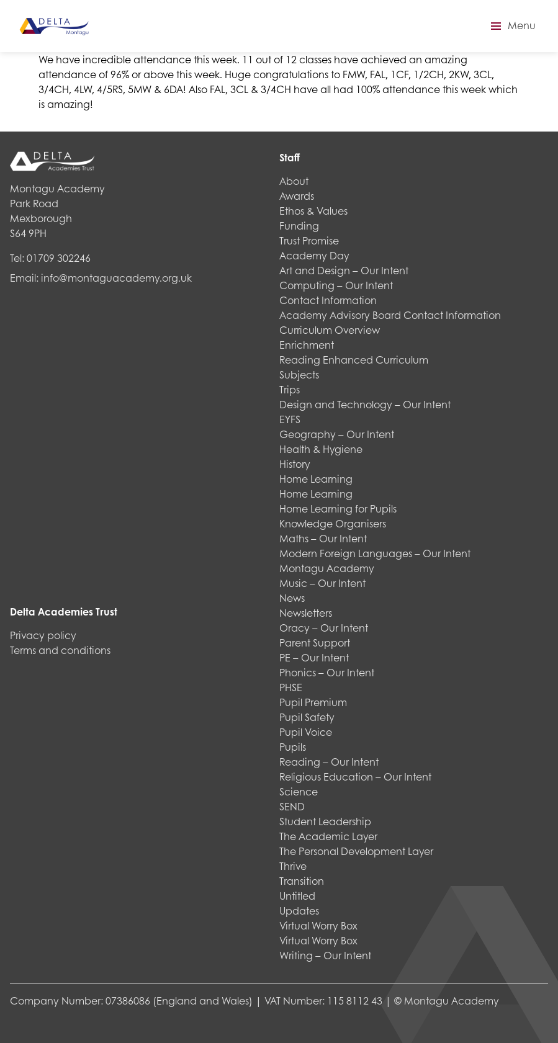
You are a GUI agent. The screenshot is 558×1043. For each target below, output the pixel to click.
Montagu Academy (326, 568)
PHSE (290, 687)
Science (298, 791)
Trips (289, 389)
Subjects (299, 374)
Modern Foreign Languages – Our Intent (374, 553)
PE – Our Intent (314, 657)
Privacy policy (43, 635)
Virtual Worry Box (318, 925)
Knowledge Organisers (332, 523)
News (292, 598)
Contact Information (328, 300)
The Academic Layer (328, 836)
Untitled (297, 896)
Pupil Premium (313, 702)
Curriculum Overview (329, 330)
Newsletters (305, 613)
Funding (299, 225)
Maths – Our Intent (323, 538)
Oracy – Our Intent (323, 627)
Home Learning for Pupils (338, 508)
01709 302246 (59, 258)
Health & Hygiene (320, 449)
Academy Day (314, 255)
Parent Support (314, 642)
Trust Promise (309, 240)
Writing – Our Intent (325, 955)
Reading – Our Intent (329, 761)
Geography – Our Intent (336, 434)
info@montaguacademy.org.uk (116, 278)
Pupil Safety (307, 717)
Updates (299, 910)
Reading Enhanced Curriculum (353, 359)
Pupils (292, 747)
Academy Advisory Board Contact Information (390, 315)
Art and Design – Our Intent (343, 270)
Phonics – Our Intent (326, 672)
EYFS (289, 419)
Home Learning (316, 479)
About (293, 181)
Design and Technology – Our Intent (365, 404)
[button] (511, 26)
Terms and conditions (60, 650)
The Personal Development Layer (356, 851)
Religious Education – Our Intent (355, 776)
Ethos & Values (313, 211)
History (294, 464)
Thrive (293, 866)
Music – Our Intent (322, 583)
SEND (292, 806)
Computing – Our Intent (336, 285)
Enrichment (306, 345)
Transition (301, 881)
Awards (296, 196)
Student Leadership (325, 821)
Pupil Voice (305, 732)
